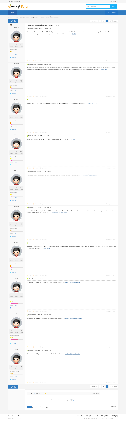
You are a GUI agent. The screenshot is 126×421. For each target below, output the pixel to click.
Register (115, 1)
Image (34, 393)
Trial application (24, 17)
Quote (40, 393)
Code (43, 393)
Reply (30, 60)
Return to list (94, 21)
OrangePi (10, 17)
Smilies (45, 393)
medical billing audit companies (73, 318)
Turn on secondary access (117, 1)
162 (16, 295)
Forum (12, 12)
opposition (44, 60)
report (114, 60)
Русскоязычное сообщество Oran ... (49, 17)
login (111, 1)
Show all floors (47, 28)
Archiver (78, 416)
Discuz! (17, 416)
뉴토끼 (73, 139)
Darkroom (92, 416)
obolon (17, 25)
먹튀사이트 (104, 69)
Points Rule (113, 406)
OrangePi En (100, 416)
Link (37, 393)
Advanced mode (95, 393)
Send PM (14, 57)
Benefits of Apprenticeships (90, 175)
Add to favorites (12, 1)
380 (21, 295)
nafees (16, 278)
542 (21, 44)
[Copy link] (57, 25)
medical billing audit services (72, 282)
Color (32, 393)
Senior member (13, 49)
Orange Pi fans (34, 17)
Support (37, 60)
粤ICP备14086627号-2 (111, 416)
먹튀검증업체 (46, 248)
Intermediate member (14, 299)
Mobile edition (85, 416)
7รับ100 (74, 34)
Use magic (108, 60)
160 (16, 44)
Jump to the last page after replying (40, 407)
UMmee (16, 27)
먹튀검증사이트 (92, 103)
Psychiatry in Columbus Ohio (59, 212)
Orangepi (19, 1)
